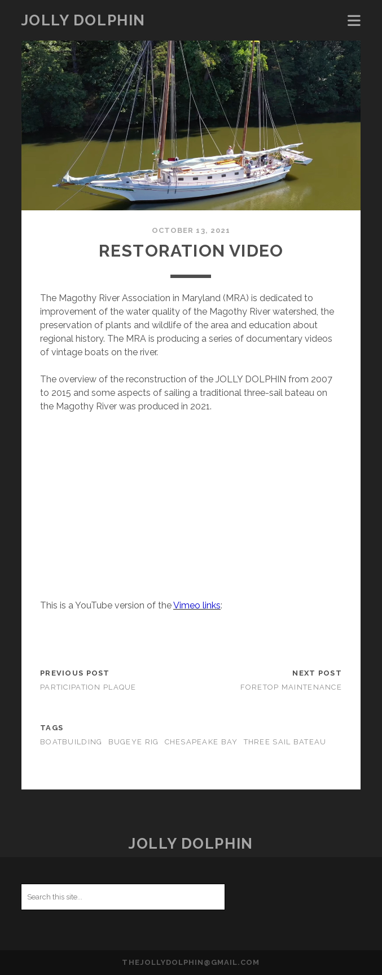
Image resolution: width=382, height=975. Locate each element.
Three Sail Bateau (285, 742)
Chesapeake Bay (201, 742)
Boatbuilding (71, 742)
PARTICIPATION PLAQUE (88, 687)
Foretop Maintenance (291, 687)
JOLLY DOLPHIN (83, 20)
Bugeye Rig (133, 742)
